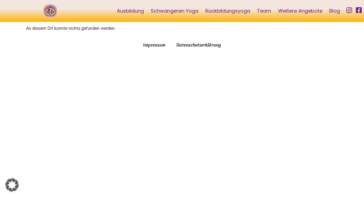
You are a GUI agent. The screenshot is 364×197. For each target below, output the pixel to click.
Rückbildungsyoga (227, 10)
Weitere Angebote (300, 10)
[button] (12, 185)
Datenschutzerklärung (198, 45)
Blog (334, 10)
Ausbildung (130, 10)
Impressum (154, 45)
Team (264, 10)
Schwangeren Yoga (174, 10)
